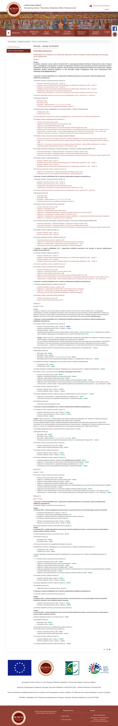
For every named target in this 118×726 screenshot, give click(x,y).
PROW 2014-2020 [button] (34, 33)
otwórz (69, 328)
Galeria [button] (56, 32)
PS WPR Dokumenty (14, 47)
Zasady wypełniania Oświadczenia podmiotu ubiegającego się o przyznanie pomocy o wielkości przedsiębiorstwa (67, 116)
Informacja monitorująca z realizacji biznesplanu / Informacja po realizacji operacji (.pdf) (62, 151)
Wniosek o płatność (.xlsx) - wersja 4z (48, 234)
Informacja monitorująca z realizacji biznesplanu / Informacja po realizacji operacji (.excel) (62, 153)
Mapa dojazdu (65, 716)
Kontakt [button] (107, 32)
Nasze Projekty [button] (46, 33)
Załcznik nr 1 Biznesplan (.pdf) (45, 208)
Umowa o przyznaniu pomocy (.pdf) (47, 122)
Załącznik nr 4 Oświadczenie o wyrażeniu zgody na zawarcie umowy (56, 214)
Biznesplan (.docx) (42, 102)
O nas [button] (24, 32)
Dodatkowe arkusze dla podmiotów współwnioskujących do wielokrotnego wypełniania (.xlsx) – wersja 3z (67, 261)
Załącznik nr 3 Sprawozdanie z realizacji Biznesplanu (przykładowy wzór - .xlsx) (60, 243)
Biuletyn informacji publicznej (99, 5)
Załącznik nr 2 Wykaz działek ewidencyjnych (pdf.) (51, 210)
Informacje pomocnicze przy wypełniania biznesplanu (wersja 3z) (55, 106)
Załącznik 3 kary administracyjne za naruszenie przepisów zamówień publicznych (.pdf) (62, 127)
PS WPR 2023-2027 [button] (67, 33)
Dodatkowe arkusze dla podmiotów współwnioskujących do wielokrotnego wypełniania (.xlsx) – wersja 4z (67, 166)
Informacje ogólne (66, 719)
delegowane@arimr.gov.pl (87, 332)
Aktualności (16, 33)
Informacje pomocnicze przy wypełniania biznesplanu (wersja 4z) (55, 201)
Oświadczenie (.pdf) (43, 112)
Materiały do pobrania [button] (81, 33)
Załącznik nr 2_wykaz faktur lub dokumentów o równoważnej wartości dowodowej (60, 242)
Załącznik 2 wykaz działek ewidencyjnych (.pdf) (50, 125)
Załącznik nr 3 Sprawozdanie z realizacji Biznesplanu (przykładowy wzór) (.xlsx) (60, 172)
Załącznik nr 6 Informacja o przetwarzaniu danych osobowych (55, 218)
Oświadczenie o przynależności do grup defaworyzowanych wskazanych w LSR (60, 187)
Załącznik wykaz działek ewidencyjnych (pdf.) (50, 300)
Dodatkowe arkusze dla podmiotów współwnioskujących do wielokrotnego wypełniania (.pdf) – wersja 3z (67, 85)
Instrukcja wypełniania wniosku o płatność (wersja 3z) (50, 264)
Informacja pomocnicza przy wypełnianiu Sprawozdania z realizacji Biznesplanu (60, 173)
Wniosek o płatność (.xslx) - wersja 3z (48, 259)
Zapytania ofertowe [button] (96, 33)
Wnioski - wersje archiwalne (16, 51)
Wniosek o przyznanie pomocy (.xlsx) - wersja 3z (51, 184)
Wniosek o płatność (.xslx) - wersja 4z (48, 164)
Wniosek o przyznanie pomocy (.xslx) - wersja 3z (51, 87)
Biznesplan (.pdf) (42, 101)
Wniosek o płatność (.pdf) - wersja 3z (47, 255)
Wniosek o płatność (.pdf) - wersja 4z (47, 160)
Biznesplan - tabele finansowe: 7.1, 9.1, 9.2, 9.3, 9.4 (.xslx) (54, 199)
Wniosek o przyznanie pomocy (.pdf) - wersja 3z (51, 83)
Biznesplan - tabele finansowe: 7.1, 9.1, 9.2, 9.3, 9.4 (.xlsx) (54, 104)
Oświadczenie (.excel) (43, 113)
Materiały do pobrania (24, 41)
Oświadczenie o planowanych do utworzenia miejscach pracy (54, 90)
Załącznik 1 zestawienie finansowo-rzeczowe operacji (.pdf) (54, 124)
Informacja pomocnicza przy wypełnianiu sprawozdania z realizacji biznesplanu (60, 245)
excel (81, 396)
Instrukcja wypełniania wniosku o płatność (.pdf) (50, 240)
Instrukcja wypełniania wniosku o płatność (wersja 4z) (51, 169)
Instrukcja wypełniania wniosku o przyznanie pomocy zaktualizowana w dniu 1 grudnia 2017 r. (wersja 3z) (65, 95)
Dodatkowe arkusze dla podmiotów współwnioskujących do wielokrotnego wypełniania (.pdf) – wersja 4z (67, 162)
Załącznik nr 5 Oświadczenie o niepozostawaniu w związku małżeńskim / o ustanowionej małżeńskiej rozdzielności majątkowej (73, 216)
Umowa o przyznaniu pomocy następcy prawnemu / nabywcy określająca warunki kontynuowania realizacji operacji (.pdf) (71, 138)
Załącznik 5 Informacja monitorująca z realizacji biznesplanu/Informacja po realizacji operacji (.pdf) (65, 133)
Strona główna (12, 41)
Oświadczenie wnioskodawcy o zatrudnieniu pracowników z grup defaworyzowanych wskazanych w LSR (67, 92)
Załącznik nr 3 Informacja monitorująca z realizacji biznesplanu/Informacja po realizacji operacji (64, 212)
